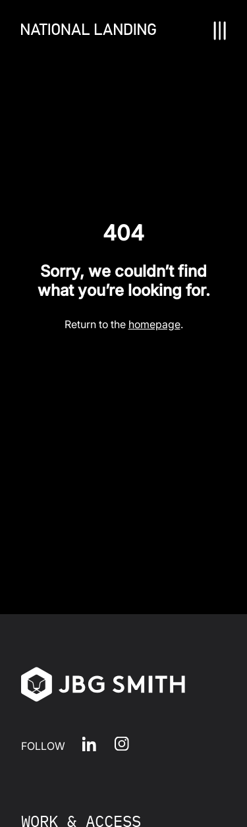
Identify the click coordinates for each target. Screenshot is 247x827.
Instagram (121, 743)
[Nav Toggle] (219, 30)
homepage (154, 324)
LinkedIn (89, 743)
